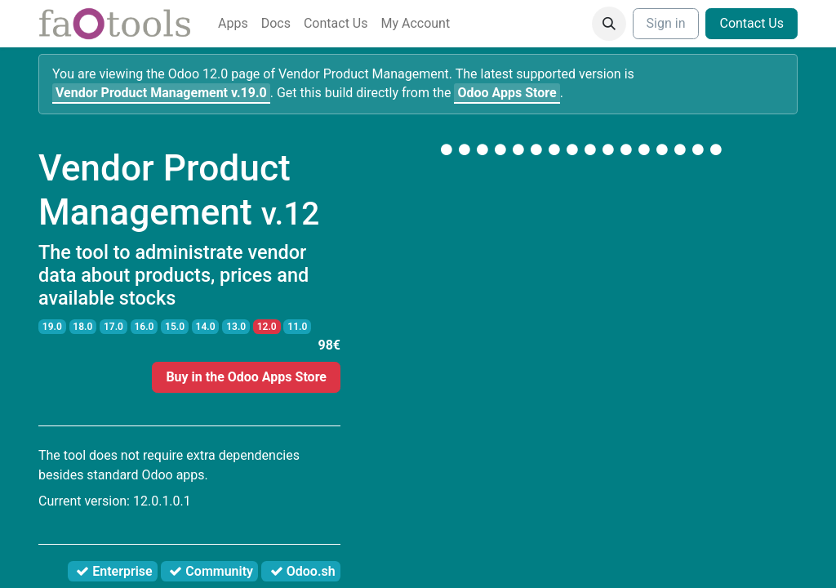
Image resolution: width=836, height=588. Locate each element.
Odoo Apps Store (506, 92)
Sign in (666, 23)
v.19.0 (161, 92)
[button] (609, 24)
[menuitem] (233, 23)
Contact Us (751, 23)
